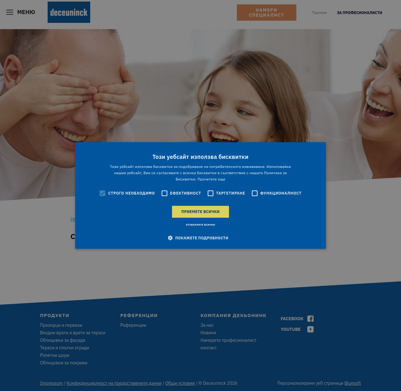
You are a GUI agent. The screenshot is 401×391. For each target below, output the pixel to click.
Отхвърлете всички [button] (200, 224)
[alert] (200, 195)
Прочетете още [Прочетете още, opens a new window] (211, 179)
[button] (200, 238)
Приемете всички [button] (200, 211)
